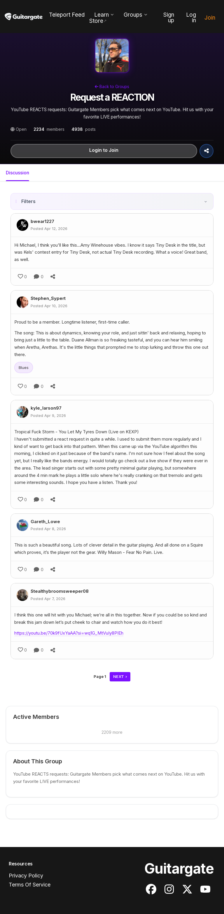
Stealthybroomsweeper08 (60, 591)
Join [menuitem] (209, 17)
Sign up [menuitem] (168, 17)
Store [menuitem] (96, 21)
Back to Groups (112, 86)
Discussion (17, 173)
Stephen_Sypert (48, 298)
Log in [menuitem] (191, 17)
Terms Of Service (29, 885)
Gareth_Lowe (45, 521)
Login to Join (103, 150)
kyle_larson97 (46, 408)
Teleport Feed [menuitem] (67, 15)
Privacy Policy (26, 875)
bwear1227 (42, 221)
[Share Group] (207, 151)
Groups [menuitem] (133, 15)
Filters (28, 201)
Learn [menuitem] (101, 15)
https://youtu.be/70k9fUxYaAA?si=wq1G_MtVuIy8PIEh (68, 633)
